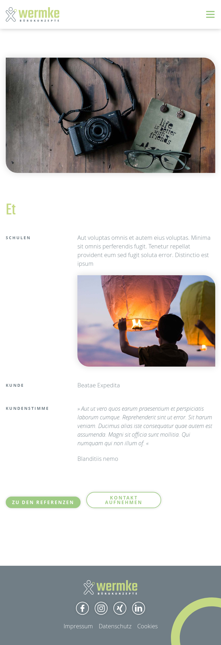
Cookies (147, 626)
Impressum (78, 626)
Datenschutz (115, 626)
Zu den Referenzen (43, 502)
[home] (32, 14)
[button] (210, 17)
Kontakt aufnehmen (123, 500)
